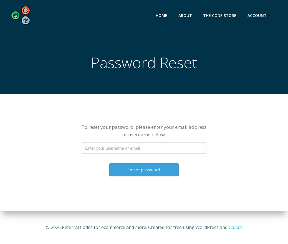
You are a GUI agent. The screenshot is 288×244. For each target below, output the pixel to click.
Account (259, 15)
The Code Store (219, 15)
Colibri (235, 227)
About (185, 15)
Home (161, 15)
